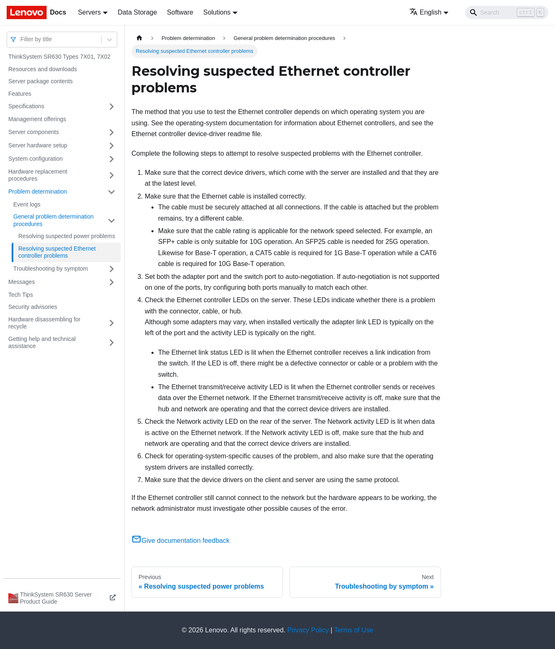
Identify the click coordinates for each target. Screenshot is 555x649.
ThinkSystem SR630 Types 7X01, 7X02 (59, 56)
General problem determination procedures (53, 220)
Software (180, 12)
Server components (33, 132)
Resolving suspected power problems (66, 236)
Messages (21, 281)
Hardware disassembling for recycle (44, 323)
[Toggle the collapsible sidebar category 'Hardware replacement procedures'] (111, 175)
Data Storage (137, 12)
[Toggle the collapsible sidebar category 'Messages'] (111, 282)
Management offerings (37, 119)
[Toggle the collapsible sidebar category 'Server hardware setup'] (111, 145)
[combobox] (21, 39)
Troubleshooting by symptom (50, 268)
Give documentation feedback (180, 540)
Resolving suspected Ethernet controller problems (57, 252)
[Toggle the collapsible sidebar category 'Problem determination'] (111, 192)
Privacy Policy (308, 630)
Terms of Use (353, 630)
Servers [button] (89, 12)
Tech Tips (20, 294)
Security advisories (32, 306)
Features (19, 93)
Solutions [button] (216, 12)
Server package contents (40, 81)
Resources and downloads (42, 69)
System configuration (35, 158)
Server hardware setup (37, 145)
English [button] (425, 12)
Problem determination (37, 191)
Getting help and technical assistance (42, 343)
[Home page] (139, 38)
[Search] (506, 12)
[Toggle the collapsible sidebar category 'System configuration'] (111, 159)
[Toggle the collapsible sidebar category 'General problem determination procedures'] (111, 220)
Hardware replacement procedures (37, 175)
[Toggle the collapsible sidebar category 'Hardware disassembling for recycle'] (111, 323)
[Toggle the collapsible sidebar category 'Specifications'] (111, 106)
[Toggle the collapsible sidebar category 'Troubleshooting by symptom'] (111, 269)
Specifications (26, 106)
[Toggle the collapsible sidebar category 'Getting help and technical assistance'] (111, 343)
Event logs (26, 204)
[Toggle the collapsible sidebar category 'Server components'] (111, 132)
